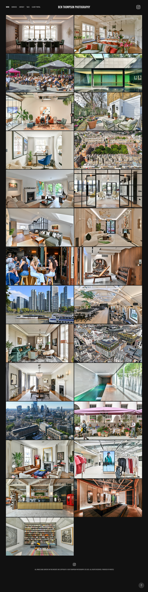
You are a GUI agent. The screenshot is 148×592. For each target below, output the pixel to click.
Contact (21, 7)
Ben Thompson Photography (74, 7)
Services (14, 7)
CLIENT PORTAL (36, 7)
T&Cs (28, 7)
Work (7, 7)
